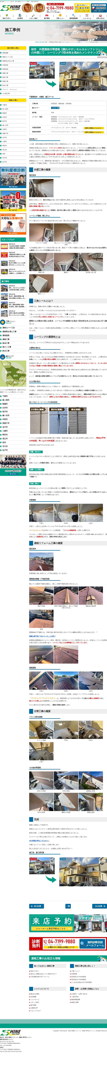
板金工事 (5, 77)
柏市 (3, 154)
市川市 (4, 158)
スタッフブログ (35, 1011)
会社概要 (33, 996)
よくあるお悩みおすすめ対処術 (81, 982)
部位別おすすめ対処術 (78, 979)
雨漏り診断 (75, 1002)
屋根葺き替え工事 (8, 61)
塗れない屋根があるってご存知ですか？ (43, 974)
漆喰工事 (5, 73)
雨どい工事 (6, 347)
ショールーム (87, 16)
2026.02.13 (13, 313)
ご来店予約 (75, 996)
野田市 (4, 145)
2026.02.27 (13, 305)
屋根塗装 (5, 69)
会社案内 (20, 16)
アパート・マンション (9, 89)
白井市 (4, 117)
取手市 (4, 121)
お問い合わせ (100, 16)
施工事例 (47, 16)
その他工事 (6, 93)
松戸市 (4, 162)
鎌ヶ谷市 (5, 125)
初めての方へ (7, 16)
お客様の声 (34, 1008)
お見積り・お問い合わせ (79, 994)
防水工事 (5, 85)
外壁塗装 (74, 974)
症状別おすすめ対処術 (78, 976)
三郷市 (4, 141)
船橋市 (4, 113)
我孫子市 (5, 133)
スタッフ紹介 (33, 16)
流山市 (4, 149)
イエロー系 (55, 108)
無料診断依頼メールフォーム (92, 944)
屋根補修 (5, 53)
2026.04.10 (13, 246)
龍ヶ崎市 (5, 109)
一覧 (68, 906)
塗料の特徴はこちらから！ (94, 128)
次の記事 (98, 906)
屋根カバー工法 (7, 57)
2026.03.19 (13, 271)
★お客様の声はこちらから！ (39, 841)
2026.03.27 (13, 288)
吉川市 (4, 137)
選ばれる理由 (34, 994)
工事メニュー (60, 16)
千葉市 (4, 105)
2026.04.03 (13, 254)
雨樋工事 (5, 81)
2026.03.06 (13, 296)
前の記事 (37, 906)
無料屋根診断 (73, 16)
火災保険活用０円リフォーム (39, 976)
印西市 (4, 129)
